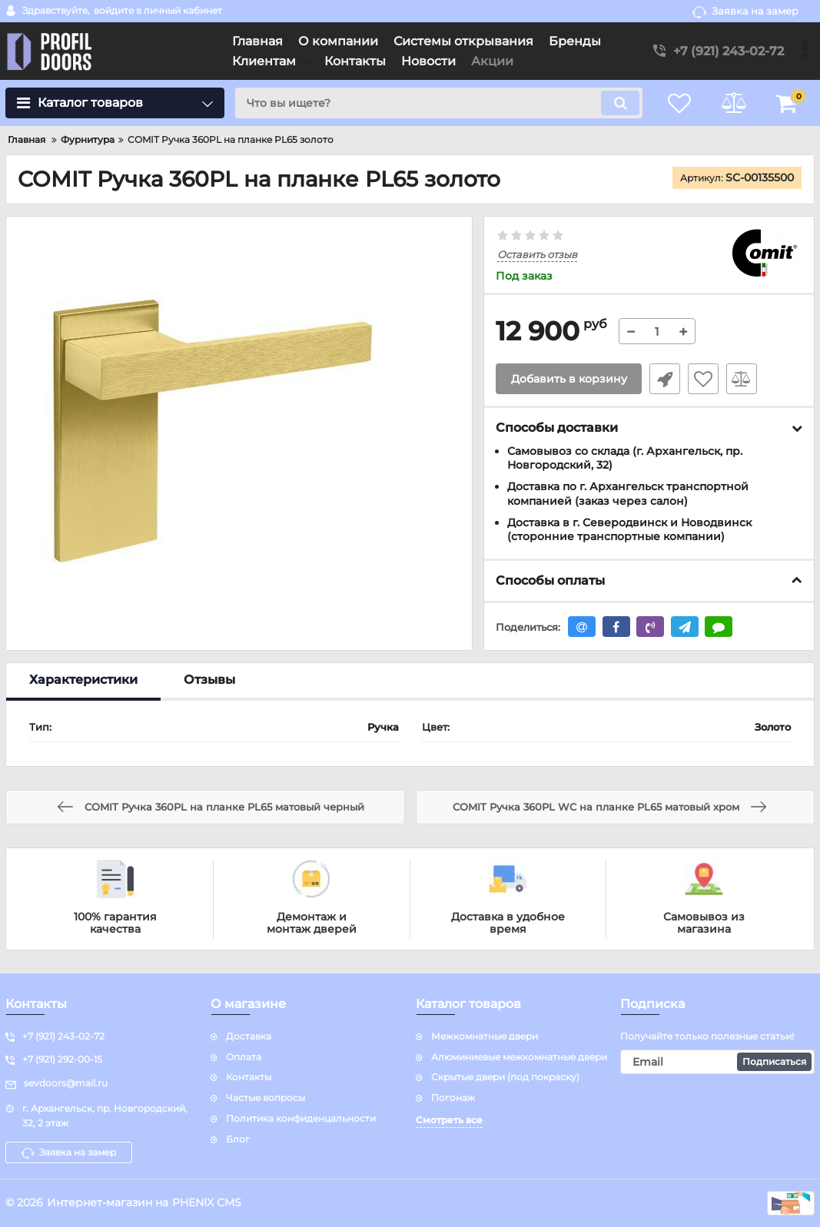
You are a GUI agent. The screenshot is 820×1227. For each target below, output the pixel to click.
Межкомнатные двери (484, 1036)
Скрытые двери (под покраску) (505, 1077)
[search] (438, 103)
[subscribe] (717, 1062)
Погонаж (453, 1097)
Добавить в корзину (569, 379)
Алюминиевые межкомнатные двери (519, 1057)
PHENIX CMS (206, 1202)
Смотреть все (449, 1120)
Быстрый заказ (664, 378)
